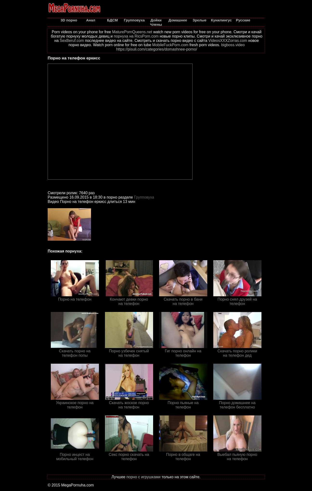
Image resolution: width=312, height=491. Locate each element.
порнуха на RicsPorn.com (136, 36)
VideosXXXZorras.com (227, 41)
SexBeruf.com (72, 41)
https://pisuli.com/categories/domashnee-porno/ (156, 49)
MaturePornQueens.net (132, 32)
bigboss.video (233, 45)
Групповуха (144, 197)
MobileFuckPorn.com (170, 45)
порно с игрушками (143, 477)
